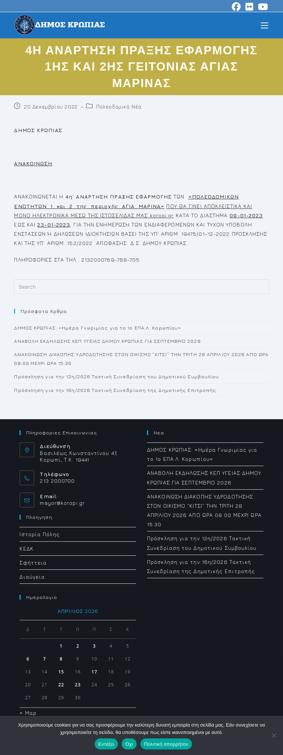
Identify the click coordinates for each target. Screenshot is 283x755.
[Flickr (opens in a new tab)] (249, 6)
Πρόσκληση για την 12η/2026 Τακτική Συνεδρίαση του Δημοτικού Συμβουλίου (116, 376)
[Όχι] (273, 735)
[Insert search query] (141, 286)
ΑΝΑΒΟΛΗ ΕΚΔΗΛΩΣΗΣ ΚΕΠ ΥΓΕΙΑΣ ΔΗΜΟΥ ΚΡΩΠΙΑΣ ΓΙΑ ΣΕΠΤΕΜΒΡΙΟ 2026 (107, 341)
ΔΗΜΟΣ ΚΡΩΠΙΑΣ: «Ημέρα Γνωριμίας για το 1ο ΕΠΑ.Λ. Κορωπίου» (97, 328)
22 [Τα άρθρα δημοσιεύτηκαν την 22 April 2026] (61, 685)
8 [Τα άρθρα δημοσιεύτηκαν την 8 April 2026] (61, 659)
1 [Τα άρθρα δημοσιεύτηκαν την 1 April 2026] (61, 646)
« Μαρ (28, 713)
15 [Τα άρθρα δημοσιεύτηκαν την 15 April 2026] (61, 672)
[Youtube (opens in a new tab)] (262, 6)
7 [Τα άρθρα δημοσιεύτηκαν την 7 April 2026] (44, 659)
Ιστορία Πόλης (39, 534)
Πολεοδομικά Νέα (119, 106)
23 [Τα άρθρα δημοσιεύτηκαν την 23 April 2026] (78, 685)
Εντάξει (106, 744)
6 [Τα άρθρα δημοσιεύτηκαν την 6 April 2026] (28, 659)
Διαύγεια (32, 576)
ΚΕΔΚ (26, 548)
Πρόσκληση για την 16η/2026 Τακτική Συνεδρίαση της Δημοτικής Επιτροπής (115, 390)
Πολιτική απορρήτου (166, 744)
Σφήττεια (33, 562)
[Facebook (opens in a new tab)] (236, 6)
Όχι (129, 744)
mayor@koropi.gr (62, 503)
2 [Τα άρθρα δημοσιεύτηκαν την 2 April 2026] (77, 646)
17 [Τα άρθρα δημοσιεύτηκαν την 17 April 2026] (94, 672)
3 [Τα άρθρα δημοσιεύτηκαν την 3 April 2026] (94, 646)
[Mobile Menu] (264, 25)
